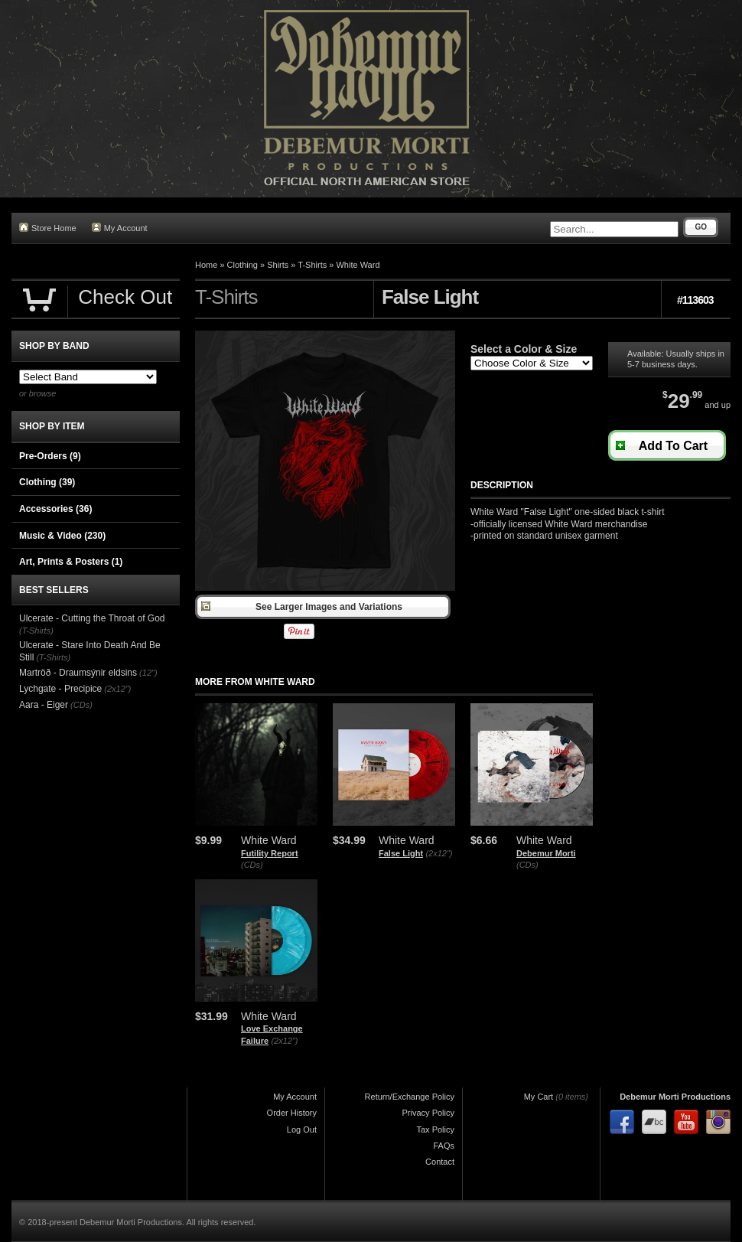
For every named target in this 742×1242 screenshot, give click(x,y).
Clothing (242, 264)
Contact (439, 1161)
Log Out (302, 1129)
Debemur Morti (546, 853)
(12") (148, 672)
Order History (292, 1112)
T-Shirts (312, 264)
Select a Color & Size (523, 349)
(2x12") (438, 853)
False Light (401, 853)
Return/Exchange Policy (409, 1096)
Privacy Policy (428, 1112)
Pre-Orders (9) (50, 456)
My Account (120, 228)
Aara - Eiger (43, 704)
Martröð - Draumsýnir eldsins (78, 672)
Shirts (277, 264)
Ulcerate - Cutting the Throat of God (92, 618)
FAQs (443, 1145)
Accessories (55, 509)
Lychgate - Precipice (60, 688)
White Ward (357, 264)
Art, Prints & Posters (70, 561)
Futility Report (269, 853)
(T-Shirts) (36, 630)
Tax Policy (435, 1129)
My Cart (539, 1096)
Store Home (47, 228)
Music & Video (62, 535)
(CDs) (252, 864)
